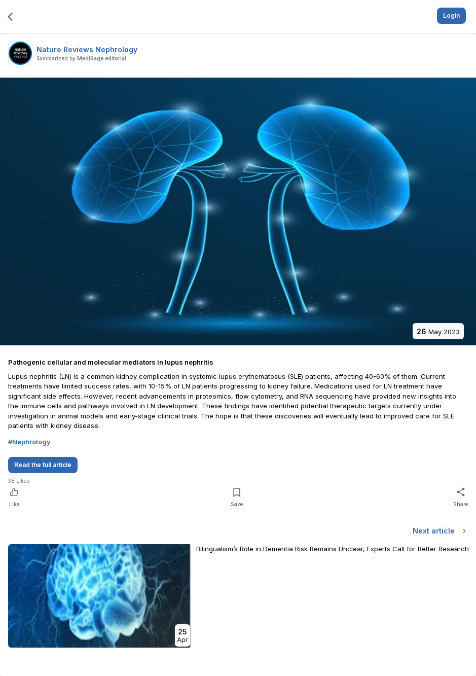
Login (451, 15)
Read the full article (42, 465)
